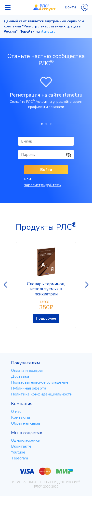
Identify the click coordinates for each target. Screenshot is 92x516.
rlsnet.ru (48, 31)
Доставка (20, 376)
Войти (76, 7)
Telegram (19, 458)
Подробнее (46, 318)
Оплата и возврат (27, 370)
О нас (16, 411)
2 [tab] (46, 124)
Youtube (18, 452)
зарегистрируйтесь (42, 185)
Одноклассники (25, 440)
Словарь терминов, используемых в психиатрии (46, 289)
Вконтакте (21, 446)
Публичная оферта (28, 388)
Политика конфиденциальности (41, 394)
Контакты (20, 417)
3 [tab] (50, 124)
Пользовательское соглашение (39, 382)
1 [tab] (41, 124)
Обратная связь (25, 423)
